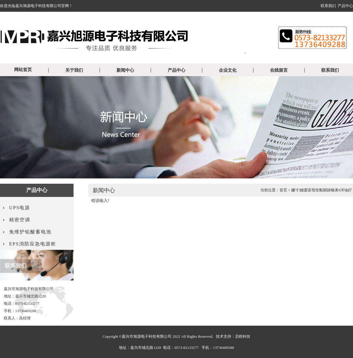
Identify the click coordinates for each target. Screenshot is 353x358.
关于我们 (74, 70)
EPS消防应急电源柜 (32, 243)
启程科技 (242, 336)
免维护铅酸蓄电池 (30, 231)
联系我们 (328, 6)
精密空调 (19, 219)
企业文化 (228, 70)
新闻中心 (125, 70)
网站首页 (23, 69)
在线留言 (279, 70)
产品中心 (345, 6)
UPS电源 (19, 207)
